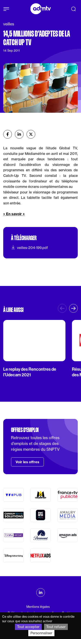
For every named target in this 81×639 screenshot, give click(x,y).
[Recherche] (73, 9)
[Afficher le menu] (6, 9)
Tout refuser (56, 627)
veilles (8, 24)
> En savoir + (14, 214)
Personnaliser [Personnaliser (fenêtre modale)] (41, 633)
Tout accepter (28, 627)
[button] (73, 308)
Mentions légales (38, 607)
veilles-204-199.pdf (29, 247)
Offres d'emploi (25, 430)
